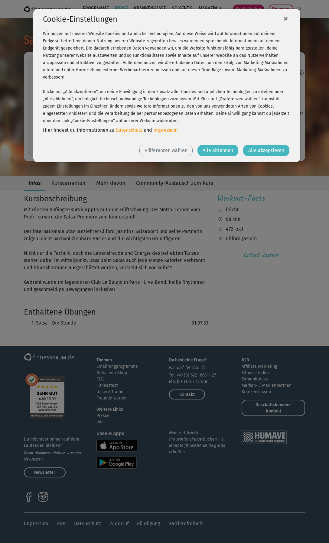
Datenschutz (129, 130)
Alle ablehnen (218, 150)
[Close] (286, 18)
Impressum (165, 130)
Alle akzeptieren (266, 150)
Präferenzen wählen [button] (166, 150)
